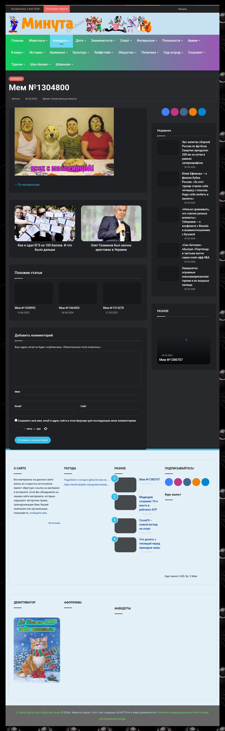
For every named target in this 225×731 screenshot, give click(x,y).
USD (181, 576)
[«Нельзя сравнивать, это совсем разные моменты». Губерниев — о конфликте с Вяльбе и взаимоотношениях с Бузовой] (168, 214)
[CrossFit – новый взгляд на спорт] (125, 525)
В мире (16, 52)
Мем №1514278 (113, 307)
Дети (79, 40)
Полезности (171, 40)
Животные (37, 40)
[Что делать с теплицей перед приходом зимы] (125, 544)
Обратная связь (51, 712)
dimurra (16, 98)
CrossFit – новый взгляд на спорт (148, 524)
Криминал (57, 52)
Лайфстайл (102, 52)
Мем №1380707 (172, 359)
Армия (193, 40)
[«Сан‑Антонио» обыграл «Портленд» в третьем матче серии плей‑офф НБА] (168, 250)
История (36, 52)
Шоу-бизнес (39, 64)
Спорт (124, 40)
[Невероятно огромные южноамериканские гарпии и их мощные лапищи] (168, 273)
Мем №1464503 (69, 307)
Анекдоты (60, 40)
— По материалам (27, 184)
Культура (79, 52)
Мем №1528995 (25, 307)
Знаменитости (102, 40)
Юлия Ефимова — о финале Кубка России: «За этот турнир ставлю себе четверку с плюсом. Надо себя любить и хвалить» (195, 186)
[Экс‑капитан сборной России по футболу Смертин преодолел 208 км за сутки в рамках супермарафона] (168, 147)
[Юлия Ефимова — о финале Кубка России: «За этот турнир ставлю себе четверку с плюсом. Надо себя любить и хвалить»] (168, 179)
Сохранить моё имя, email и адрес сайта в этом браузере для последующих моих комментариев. (77, 420)
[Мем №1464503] (78, 293)
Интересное (146, 40)
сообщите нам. (38, 512)
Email (19, 406)
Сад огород (172, 52)
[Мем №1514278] (122, 293)
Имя (18, 391)
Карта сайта (33, 712)
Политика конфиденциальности (176, 712)
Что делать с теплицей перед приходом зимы (149, 543)
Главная (17, 40)
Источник (54, 523)
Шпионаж (63, 64)
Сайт (83, 406)
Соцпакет (195, 52)
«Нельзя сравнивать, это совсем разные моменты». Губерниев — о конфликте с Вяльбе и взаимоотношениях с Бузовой (196, 222)
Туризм (16, 64)
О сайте (21, 712)
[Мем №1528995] (34, 293)
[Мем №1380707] (125, 484)
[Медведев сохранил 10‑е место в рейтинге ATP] (125, 502)
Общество (126, 52)
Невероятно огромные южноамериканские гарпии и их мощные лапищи (195, 276)
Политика (149, 52)
